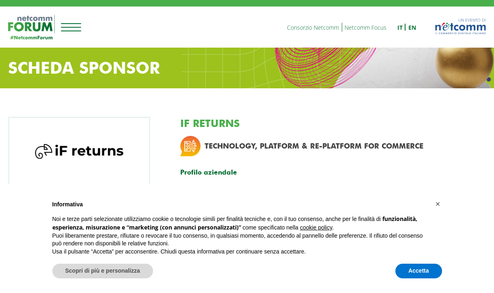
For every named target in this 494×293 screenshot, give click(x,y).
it (400, 27)
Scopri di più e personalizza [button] (102, 270)
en (412, 27)
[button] (437, 203)
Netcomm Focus (365, 27)
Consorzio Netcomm (313, 27)
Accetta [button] (418, 270)
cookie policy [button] (316, 227)
